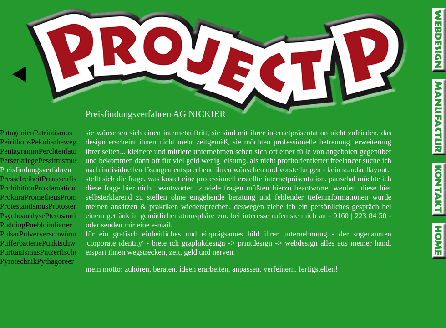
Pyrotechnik (18, 261)
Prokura (12, 197)
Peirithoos (15, 142)
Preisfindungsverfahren (35, 169)
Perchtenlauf (58, 151)
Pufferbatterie (21, 243)
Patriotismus (53, 132)
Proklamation (55, 188)
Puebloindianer (48, 224)
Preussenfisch (62, 178)
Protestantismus (24, 206)
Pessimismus (58, 160)
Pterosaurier (63, 215)
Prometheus (42, 197)
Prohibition (17, 188)
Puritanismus (20, 252)
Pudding (12, 224)
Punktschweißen (67, 243)
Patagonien (17, 132)
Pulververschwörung (50, 234)
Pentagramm (19, 151)
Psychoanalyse (22, 215)
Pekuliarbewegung (59, 142)
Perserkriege (19, 160)
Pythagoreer (55, 261)
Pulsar (9, 234)
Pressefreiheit (20, 178)
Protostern (64, 206)
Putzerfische (59, 252)
